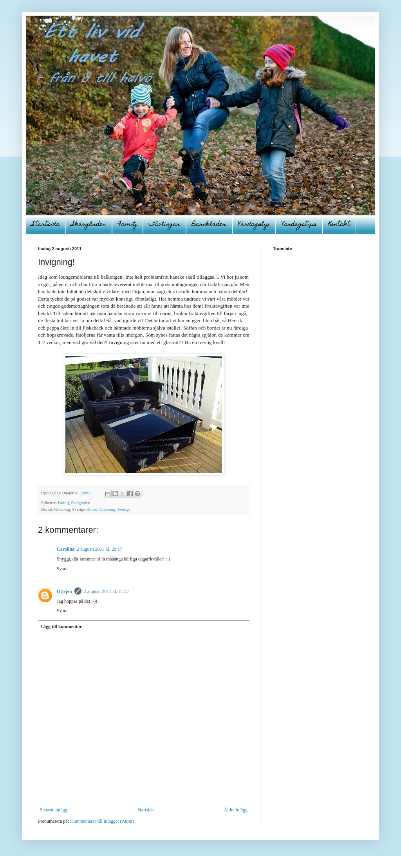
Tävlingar (164, 225)
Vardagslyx (254, 225)
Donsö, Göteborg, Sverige (108, 509)
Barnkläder (209, 225)
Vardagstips (299, 225)
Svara (62, 568)
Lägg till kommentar (61, 626)
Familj (127, 225)
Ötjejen (64, 591)
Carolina (65, 549)
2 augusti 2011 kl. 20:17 (99, 549)
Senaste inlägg (53, 810)
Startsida (46, 225)
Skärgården (89, 225)
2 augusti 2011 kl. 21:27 (106, 591)
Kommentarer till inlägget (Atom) (102, 821)
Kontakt (339, 225)
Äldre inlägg (235, 810)
